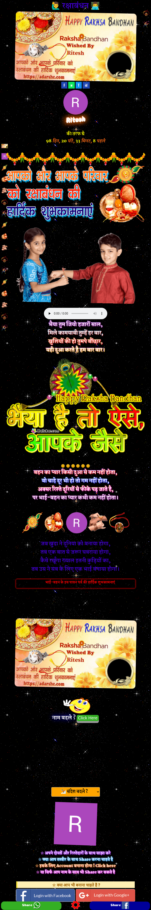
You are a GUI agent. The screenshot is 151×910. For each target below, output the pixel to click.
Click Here (87, 718)
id (86, 85)
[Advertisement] (75, 753)
